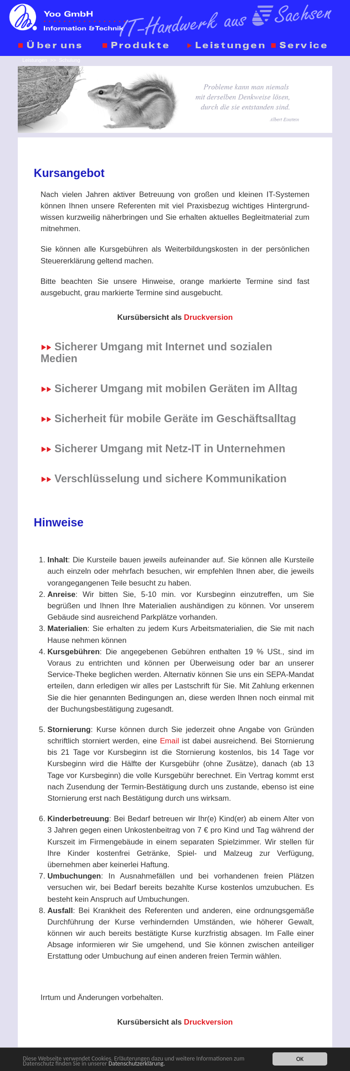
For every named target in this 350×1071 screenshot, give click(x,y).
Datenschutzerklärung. (136, 1064)
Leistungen (34, 60)
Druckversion (208, 317)
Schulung (69, 60)
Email (169, 741)
